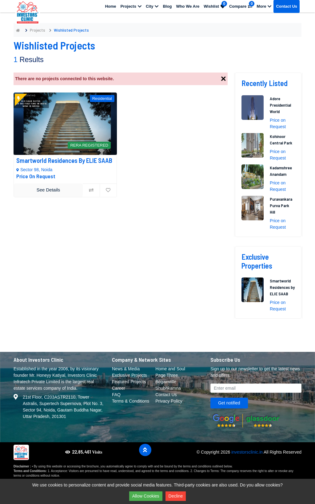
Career (118, 388)
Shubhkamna (168, 388)
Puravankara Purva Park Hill (281, 205)
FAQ (116, 394)
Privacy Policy (168, 401)
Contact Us (286, 6)
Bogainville (165, 381)
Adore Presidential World (280, 105)
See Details (48, 189)
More (264, 6)
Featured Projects (129, 381)
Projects (131, 6)
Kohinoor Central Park (281, 139)
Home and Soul (170, 368)
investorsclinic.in (247, 452)
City (152, 6)
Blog (167, 6)
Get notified (229, 402)
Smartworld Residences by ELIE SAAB (64, 160)
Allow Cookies (145, 496)
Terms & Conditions (130, 401)
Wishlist (215, 5)
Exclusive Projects (129, 375)
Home (110, 6)
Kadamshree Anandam (281, 171)
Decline (176, 496)
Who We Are (187, 6)
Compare (241, 5)
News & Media (126, 368)
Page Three (166, 375)
